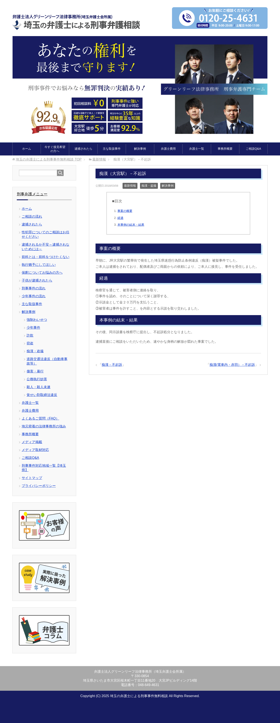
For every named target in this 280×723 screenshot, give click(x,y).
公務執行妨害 (37, 379)
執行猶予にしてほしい (39, 264)
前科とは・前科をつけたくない (45, 257)
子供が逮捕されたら (37, 280)
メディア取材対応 (35, 450)
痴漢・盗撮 (148, 185)
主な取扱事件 (112, 148)
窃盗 (30, 343)
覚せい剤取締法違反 (42, 395)
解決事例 (140, 148)
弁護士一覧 (196, 148)
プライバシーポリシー (39, 486)
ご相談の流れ (32, 216)
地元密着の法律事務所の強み (44, 426)
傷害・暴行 (35, 371)
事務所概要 (225, 148)
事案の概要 (124, 211)
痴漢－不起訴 (112, 364)
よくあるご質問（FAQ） (40, 418)
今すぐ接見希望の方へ (54, 149)
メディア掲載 (32, 442)
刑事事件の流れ (34, 288)
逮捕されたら (83, 148)
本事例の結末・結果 (130, 224)
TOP (48, 159)
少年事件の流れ (34, 296)
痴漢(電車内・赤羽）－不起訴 (232, 364)
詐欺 (30, 335)
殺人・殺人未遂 (38, 387)
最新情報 (130, 185)
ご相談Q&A (253, 148)
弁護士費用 (168, 148)
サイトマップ (32, 478)
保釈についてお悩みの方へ (42, 272)
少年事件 (33, 327)
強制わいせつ (37, 319)
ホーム (26, 148)
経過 (120, 218)
